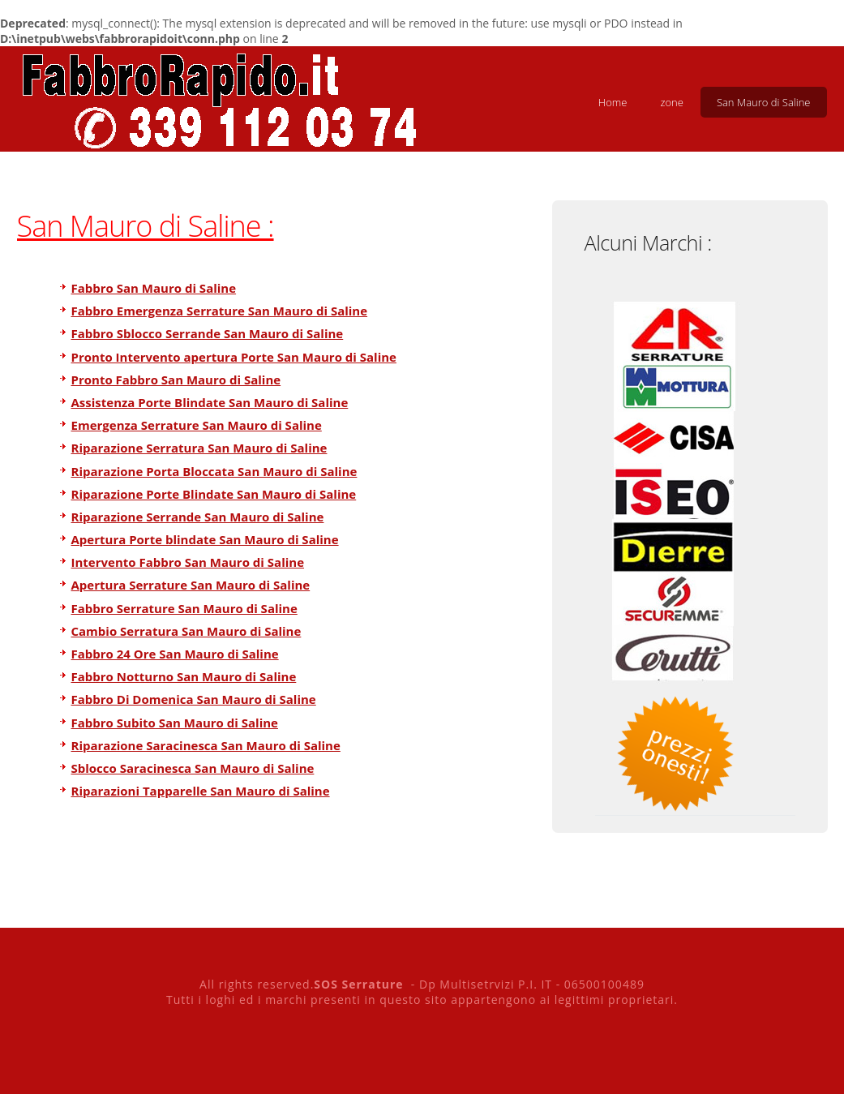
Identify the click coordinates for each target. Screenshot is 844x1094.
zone (671, 102)
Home (613, 102)
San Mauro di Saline (764, 102)
